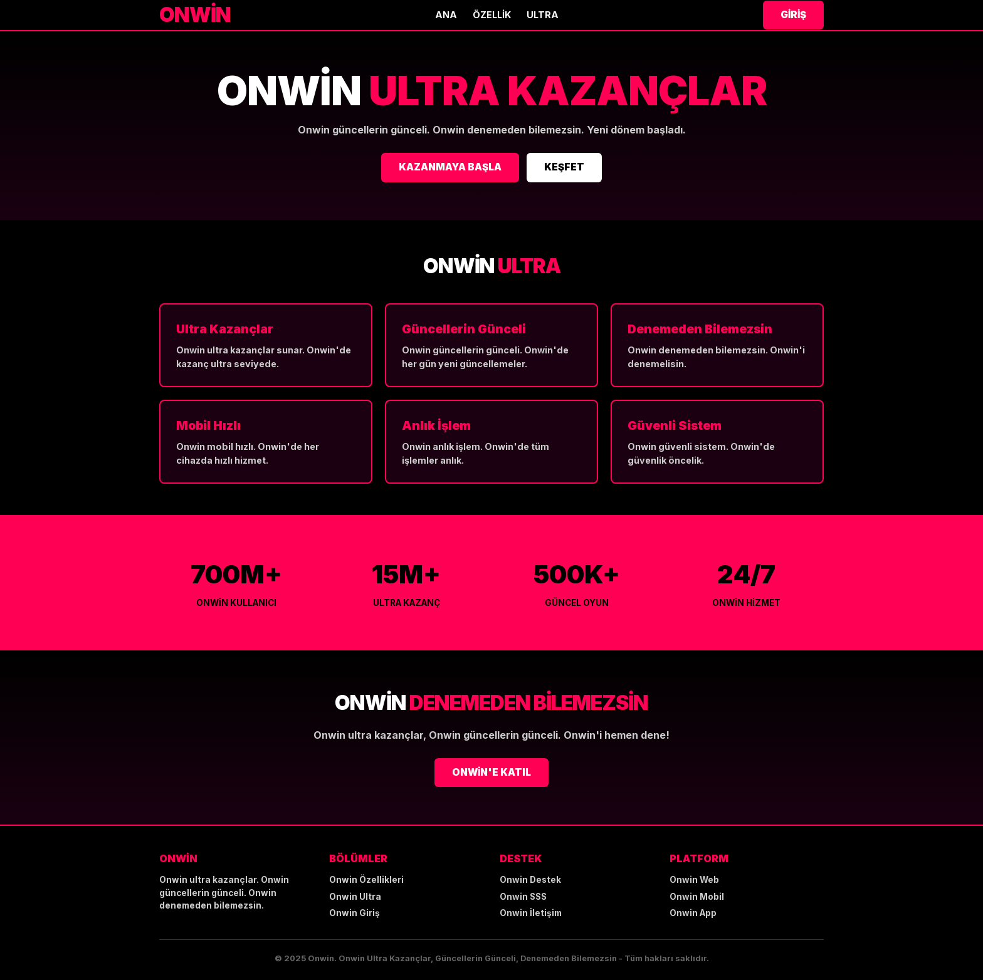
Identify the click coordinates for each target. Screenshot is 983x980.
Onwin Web (694, 880)
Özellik (492, 14)
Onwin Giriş (354, 913)
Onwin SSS (523, 897)
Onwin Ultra (355, 897)
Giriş (793, 15)
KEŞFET (564, 167)
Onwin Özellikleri (366, 880)
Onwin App (693, 913)
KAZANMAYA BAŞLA (450, 167)
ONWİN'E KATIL (491, 772)
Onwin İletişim (531, 913)
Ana (446, 14)
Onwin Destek (530, 880)
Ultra (543, 14)
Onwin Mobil (697, 897)
